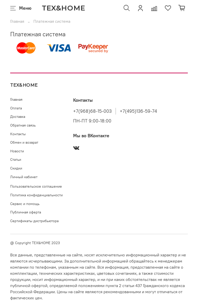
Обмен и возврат (24, 142)
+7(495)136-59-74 (138, 111)
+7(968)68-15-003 (92, 111)
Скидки (16, 168)
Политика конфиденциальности (36, 195)
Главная (17, 21)
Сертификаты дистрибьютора (34, 221)
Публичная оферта (25, 212)
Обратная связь (23, 125)
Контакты (18, 134)
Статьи (15, 159)
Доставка (17, 116)
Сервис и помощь (24, 203)
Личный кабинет (23, 177)
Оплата (16, 108)
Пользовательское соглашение (36, 186)
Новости (17, 151)
